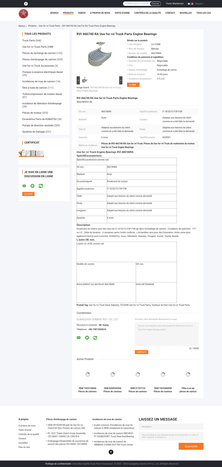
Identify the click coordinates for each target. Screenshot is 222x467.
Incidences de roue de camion (38, 81)
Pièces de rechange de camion (39, 53)
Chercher (155, 4)
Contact (170, 13)
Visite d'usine (122, 13)
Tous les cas (203, 13)
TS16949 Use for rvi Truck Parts (135, 305)
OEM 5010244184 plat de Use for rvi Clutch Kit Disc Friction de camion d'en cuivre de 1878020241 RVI (66, 427)
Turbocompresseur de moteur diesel (42, 94)
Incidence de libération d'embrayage (42, 103)
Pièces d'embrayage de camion (39, 59)
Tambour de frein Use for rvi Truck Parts (171, 305)
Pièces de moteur (31, 112)
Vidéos (82, 13)
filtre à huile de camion (34, 87)
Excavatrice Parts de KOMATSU (39, 119)
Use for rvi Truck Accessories (38, 65)
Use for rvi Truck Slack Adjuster (104, 305)
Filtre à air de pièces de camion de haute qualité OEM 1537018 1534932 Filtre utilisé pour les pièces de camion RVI (188, 390)
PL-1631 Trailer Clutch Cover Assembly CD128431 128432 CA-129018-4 (67, 435)
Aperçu (54, 13)
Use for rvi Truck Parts (49, 26)
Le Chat (132, 85)
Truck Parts (28, 40)
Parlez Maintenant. (175, 3)
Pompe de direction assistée (37, 125)
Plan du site (24, 447)
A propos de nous (100, 13)
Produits (68, 13)
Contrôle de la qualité (147, 13)
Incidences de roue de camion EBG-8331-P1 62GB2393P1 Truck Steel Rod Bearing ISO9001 (114, 435)
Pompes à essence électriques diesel (42, 72)
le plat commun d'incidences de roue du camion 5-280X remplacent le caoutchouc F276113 (114, 427)
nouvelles (186, 13)
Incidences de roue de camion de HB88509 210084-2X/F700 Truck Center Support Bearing (113, 443)
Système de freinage (33, 131)
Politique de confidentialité (58, 464)
